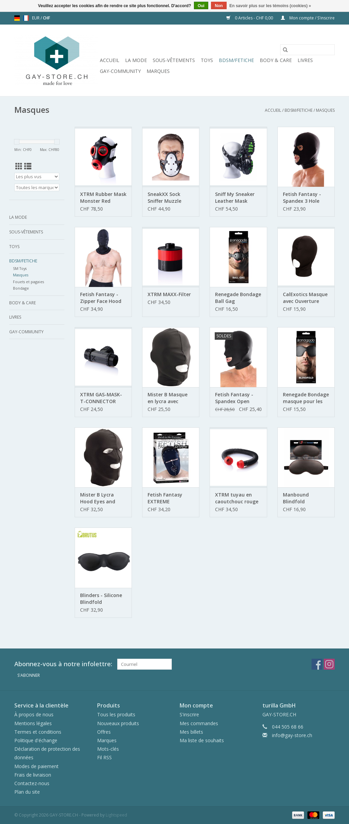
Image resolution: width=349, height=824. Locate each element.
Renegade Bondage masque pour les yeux (306, 398)
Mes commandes (199, 723)
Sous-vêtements (174, 60)
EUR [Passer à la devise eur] (36, 18)
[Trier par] (36, 176)
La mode (136, 60)
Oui (201, 5)
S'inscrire (189, 714)
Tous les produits (116, 714)
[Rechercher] (307, 49)
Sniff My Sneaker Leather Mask (235, 197)
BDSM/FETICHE (236, 60)
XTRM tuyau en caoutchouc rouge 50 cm (236, 498)
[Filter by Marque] (36, 187)
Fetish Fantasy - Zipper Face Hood (100, 297)
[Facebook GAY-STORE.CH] (317, 664)
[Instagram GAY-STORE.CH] (329, 664)
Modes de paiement (36, 766)
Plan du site (27, 792)
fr (26, 18)
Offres (104, 732)
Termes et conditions (37, 732)
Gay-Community (120, 71)
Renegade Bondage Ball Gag (238, 297)
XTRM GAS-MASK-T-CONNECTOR (101, 398)
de (17, 18)
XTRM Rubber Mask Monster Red (103, 197)
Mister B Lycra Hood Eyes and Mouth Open (97, 498)
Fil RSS (104, 757)
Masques (325, 110)
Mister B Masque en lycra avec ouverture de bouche (167, 398)
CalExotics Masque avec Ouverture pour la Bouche (305, 298)
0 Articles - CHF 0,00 (250, 18)
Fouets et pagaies (28, 281)
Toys (207, 60)
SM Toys (20, 268)
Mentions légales (33, 723)
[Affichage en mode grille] (18, 166)
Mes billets (191, 732)
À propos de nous (34, 714)
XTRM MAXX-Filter (169, 294)
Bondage (21, 288)
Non (219, 5)
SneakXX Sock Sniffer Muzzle (164, 197)
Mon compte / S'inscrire (308, 18)
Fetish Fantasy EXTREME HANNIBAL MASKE (168, 498)
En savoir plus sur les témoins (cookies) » (270, 5)
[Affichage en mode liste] (27, 166)
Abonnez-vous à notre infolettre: (63, 664)
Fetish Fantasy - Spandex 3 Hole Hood (302, 197)
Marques (158, 71)
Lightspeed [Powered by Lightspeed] (116, 815)
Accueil (109, 60)
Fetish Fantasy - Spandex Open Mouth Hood (234, 398)
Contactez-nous (31, 783)
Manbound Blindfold (296, 498)
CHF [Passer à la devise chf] (46, 18)
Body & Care (276, 60)
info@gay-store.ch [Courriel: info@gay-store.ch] (292, 735)
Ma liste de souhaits (202, 740)
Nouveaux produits (118, 723)
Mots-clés (108, 749)
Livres (305, 60)
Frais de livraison (32, 775)
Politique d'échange (35, 740)
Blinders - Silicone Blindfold (101, 598)
